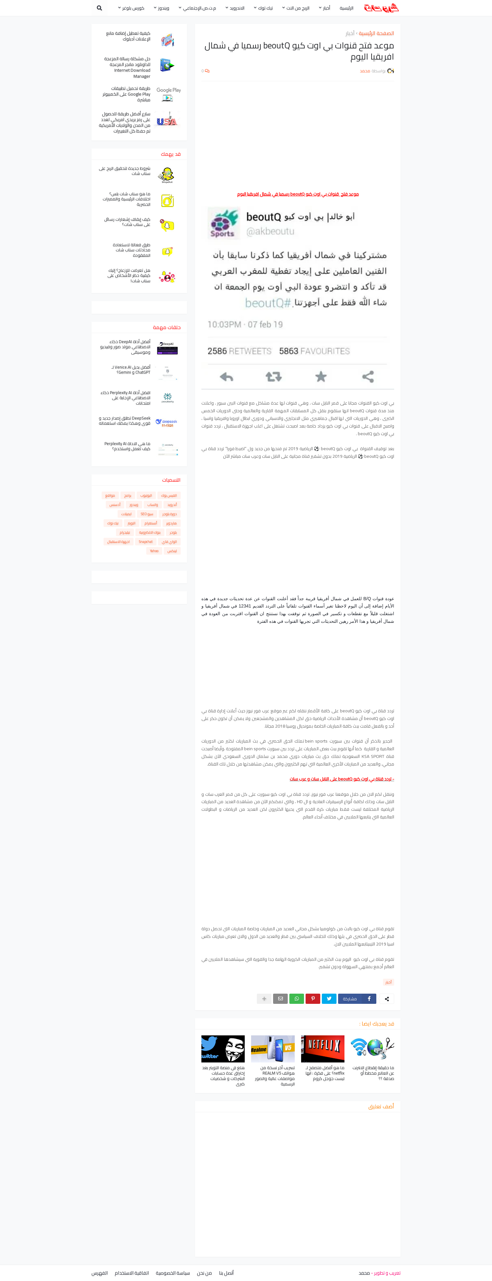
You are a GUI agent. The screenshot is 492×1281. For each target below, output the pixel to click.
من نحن (204, 1272)
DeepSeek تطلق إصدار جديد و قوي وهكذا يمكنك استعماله (124, 420)
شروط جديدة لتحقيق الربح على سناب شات (124, 171)
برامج (127, 495)
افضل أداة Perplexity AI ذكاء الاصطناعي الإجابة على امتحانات (125, 398)
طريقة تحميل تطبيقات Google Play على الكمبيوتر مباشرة (126, 94)
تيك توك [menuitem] (265, 8)
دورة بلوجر (170, 514)
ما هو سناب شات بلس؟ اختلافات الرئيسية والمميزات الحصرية (126, 199)
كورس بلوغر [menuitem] (133, 8)
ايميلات (126, 514)
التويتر (131, 523)
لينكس (172, 551)
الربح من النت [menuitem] (297, 8)
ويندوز (134, 504)
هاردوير (171, 523)
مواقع (110, 495)
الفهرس (99, 1272)
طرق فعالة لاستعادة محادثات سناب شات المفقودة (131, 250)
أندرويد (172, 504)
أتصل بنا (226, 1272)
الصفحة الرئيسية (376, 33)
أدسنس (115, 504)
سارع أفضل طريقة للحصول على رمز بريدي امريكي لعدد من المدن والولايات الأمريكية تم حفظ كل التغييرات (124, 122)
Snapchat (146, 541)
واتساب (153, 504)
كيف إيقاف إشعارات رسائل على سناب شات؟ (127, 222)
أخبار (350, 33)
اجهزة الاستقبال (118, 541)
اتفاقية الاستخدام (132, 1272)
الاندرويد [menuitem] (237, 8)
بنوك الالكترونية (150, 532)
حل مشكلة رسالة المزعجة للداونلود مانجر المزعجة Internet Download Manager (127, 67)
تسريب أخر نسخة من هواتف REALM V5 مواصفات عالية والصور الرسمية (275, 1076)
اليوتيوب (146, 495)
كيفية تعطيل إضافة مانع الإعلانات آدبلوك (128, 36)
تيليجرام (125, 532)
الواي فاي (169, 541)
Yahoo (154, 551)
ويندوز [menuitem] (163, 8)
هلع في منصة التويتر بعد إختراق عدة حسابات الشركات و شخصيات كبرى (223, 1076)
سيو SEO (147, 514)
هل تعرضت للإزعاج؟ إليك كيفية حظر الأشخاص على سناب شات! (128, 276)
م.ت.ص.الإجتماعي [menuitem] (199, 8)
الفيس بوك (169, 495)
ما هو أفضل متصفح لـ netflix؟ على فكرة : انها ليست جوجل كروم (325, 1073)
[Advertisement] (297, 132)
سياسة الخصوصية (173, 1272)
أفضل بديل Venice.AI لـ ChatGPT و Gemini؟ (131, 369)
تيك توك (113, 523)
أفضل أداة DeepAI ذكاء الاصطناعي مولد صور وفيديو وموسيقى (125, 347)
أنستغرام (151, 523)
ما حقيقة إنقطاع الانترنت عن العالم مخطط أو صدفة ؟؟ (373, 1073)
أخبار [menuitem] (326, 8)
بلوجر (173, 532)
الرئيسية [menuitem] (346, 8)
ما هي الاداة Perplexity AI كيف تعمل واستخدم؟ (127, 446)
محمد (364, 1272)
